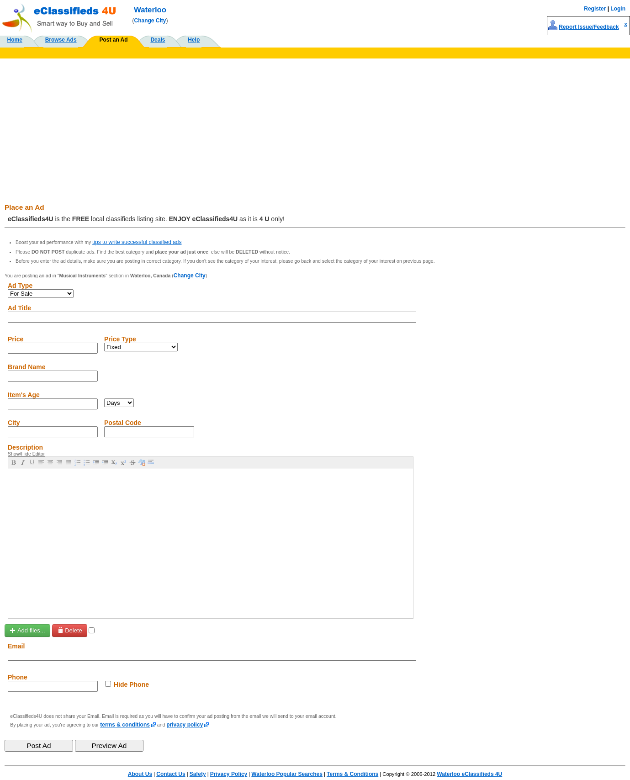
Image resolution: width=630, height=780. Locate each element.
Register (595, 8)
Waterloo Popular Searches (287, 774)
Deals (157, 40)
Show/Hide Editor (26, 453)
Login (617, 8)
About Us (140, 774)
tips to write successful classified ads (136, 242)
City (14, 422)
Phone (17, 677)
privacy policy (184, 725)
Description (25, 447)
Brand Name (26, 367)
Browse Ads (61, 40)
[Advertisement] (315, 127)
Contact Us (170, 774)
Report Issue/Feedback (589, 27)
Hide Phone (131, 684)
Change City (150, 20)
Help (194, 40)
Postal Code (122, 422)
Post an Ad (113, 40)
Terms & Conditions (352, 774)
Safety (198, 774)
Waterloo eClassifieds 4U (469, 774)
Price (15, 339)
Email (16, 646)
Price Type (120, 339)
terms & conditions (125, 725)
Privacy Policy (228, 774)
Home (14, 40)
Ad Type (20, 285)
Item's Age (24, 394)
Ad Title (19, 308)
